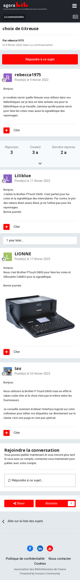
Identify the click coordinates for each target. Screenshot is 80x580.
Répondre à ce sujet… (25, 480)
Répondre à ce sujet (40, 59)
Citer (17, 130)
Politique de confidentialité (25, 559)
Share (19, 503)
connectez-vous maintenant (52, 458)
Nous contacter (59, 559)
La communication (41, 45)
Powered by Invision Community (40, 573)
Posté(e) (32, 80)
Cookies (40, 563)
